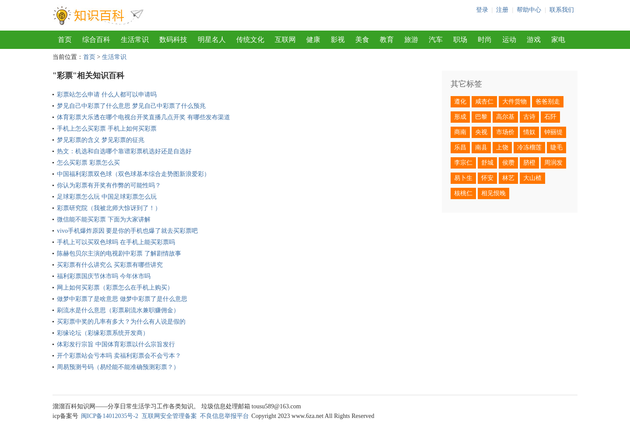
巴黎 (481, 117)
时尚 (485, 39)
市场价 (505, 132)
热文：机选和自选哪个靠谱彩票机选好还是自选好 (124, 151)
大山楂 (532, 178)
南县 (481, 147)
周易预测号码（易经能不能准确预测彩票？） (118, 367)
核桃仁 (463, 193)
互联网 (285, 39)
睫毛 (556, 147)
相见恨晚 (493, 193)
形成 (460, 117)
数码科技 (173, 39)
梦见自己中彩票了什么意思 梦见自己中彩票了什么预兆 (131, 106)
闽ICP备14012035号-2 (109, 416)
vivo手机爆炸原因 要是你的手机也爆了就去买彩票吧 (127, 231)
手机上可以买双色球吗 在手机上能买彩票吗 (116, 242)
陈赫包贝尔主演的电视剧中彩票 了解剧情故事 (119, 253)
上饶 (502, 147)
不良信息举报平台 (224, 416)
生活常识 (135, 39)
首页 (65, 39)
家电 (558, 39)
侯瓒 (508, 162)
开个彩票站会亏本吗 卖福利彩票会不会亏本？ (119, 355)
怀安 (487, 178)
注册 (502, 10)
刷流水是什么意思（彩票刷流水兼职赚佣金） (118, 310)
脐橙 (529, 162)
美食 (362, 39)
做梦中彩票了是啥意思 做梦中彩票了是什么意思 (122, 299)
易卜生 (463, 178)
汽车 (436, 39)
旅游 (411, 39)
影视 (338, 39)
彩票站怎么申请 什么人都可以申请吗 (107, 94)
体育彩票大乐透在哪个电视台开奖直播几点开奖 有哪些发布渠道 (143, 117)
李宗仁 (463, 162)
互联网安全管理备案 (169, 416)
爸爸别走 (548, 101)
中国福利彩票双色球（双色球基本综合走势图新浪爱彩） (133, 174)
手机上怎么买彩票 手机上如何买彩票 (107, 128)
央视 (481, 132)
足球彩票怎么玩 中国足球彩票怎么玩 (107, 196)
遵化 (460, 101)
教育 (387, 39)
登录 (482, 10)
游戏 (534, 39)
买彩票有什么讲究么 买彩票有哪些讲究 (110, 265)
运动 (509, 39)
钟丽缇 (553, 132)
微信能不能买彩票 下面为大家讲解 (103, 219)
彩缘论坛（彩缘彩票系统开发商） (103, 333)
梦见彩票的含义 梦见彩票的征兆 (100, 140)
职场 (460, 39)
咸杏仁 (484, 101)
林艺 (508, 178)
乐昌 (460, 147)
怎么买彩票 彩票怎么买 (88, 162)
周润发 (553, 162)
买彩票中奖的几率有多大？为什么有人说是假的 (121, 321)
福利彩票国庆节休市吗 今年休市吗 (103, 276)
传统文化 (250, 39)
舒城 (487, 162)
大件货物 (514, 101)
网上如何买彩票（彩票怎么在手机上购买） (115, 287)
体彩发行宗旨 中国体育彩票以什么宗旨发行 (116, 344)
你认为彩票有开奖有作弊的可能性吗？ (109, 185)
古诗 (529, 117)
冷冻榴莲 (529, 147)
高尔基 (505, 117)
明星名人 (212, 39)
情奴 (529, 132)
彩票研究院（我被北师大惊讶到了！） (109, 208)
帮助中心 (529, 10)
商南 (460, 132)
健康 (313, 39)
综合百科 (96, 39)
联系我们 (562, 10)
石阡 (550, 117)
